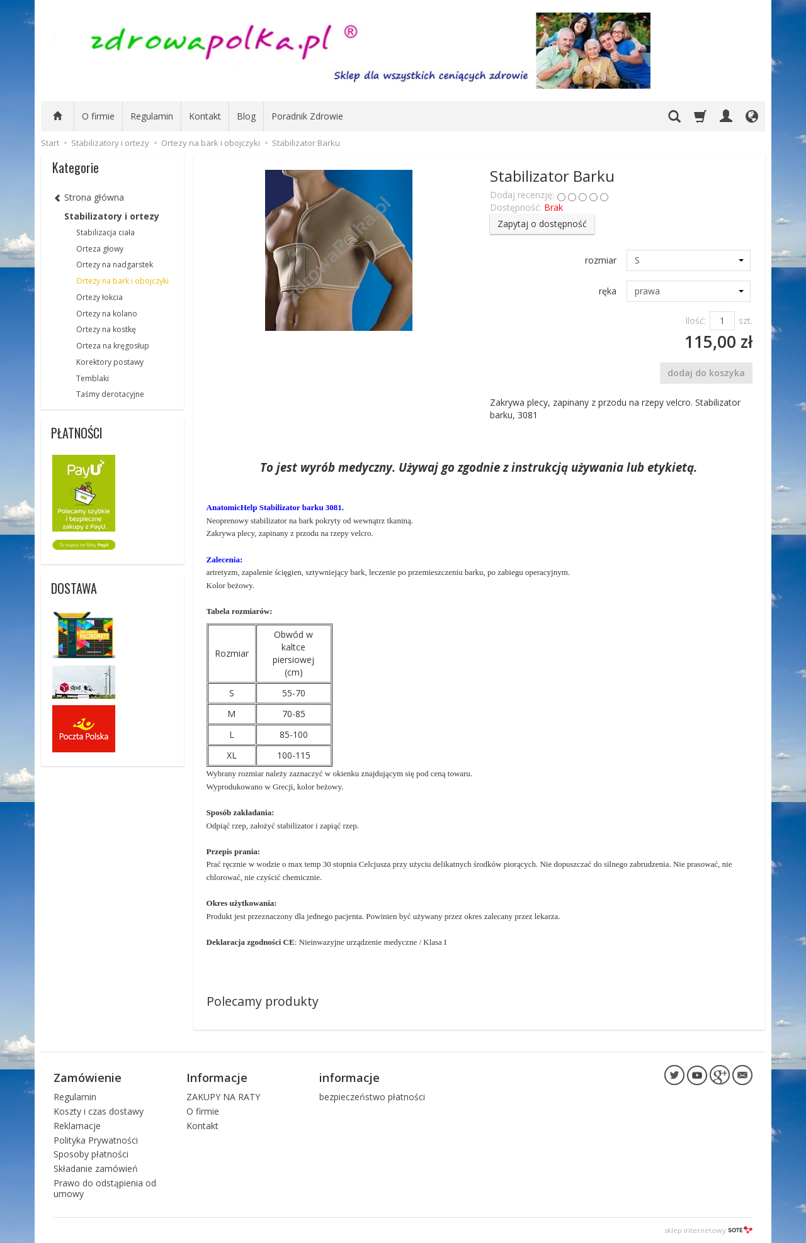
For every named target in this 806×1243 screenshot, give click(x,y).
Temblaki (92, 378)
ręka (607, 291)
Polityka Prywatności (96, 1140)
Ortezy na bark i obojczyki (122, 281)
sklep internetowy (708, 1230)
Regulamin (151, 116)
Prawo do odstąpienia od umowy (105, 1188)
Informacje (216, 1077)
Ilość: (695, 320)
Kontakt (205, 116)
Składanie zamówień (96, 1168)
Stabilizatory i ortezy (111, 216)
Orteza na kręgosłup (112, 345)
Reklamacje (77, 1126)
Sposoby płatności (91, 1154)
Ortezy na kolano (106, 313)
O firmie (98, 116)
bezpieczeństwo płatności (372, 1097)
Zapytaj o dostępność (542, 224)
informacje (349, 1077)
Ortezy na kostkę (106, 329)
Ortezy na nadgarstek (114, 264)
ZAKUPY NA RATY (223, 1097)
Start (50, 142)
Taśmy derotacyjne (110, 394)
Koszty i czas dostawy (99, 1111)
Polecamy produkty (263, 1001)
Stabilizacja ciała (105, 232)
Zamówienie (88, 1077)
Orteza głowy (99, 248)
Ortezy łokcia (99, 297)
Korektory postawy (110, 362)
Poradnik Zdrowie (307, 116)
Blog (246, 116)
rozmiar (600, 260)
